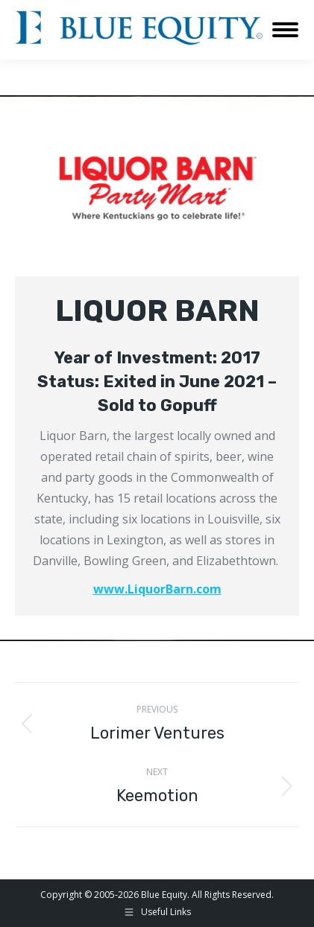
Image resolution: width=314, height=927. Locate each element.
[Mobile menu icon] (285, 29)
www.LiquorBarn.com (157, 589)
